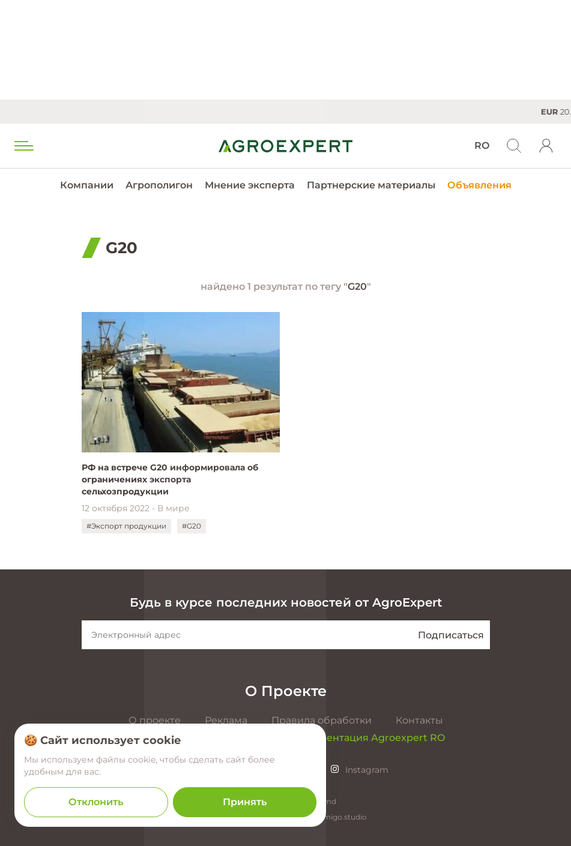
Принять (245, 802)
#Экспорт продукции (126, 525)
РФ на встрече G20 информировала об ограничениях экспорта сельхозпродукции (170, 479)
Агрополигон (159, 185)
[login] (546, 146)
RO (481, 145)
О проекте (154, 720)
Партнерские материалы (371, 185)
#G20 (191, 525)
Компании (86, 185)
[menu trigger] (22, 145)
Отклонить (95, 802)
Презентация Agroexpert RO (373, 737)
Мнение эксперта (250, 185)
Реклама (226, 720)
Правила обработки (321, 720)
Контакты (419, 720)
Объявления (479, 185)
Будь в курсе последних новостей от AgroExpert (286, 602)
